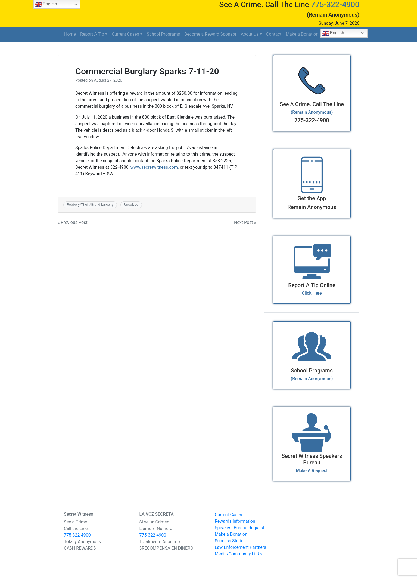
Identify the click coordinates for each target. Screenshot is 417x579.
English (333, 33)
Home (70, 34)
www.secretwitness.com (154, 167)
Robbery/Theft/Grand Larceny (90, 204)
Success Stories (230, 540)
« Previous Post (73, 222)
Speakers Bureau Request (239, 527)
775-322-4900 (335, 4)
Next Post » (245, 222)
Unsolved (131, 204)
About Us (250, 34)
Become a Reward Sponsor (210, 34)
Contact (273, 34)
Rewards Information (235, 521)
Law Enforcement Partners (240, 547)
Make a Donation (302, 34)
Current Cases (125, 34)
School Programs (163, 34)
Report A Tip (92, 34)
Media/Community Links (238, 553)
